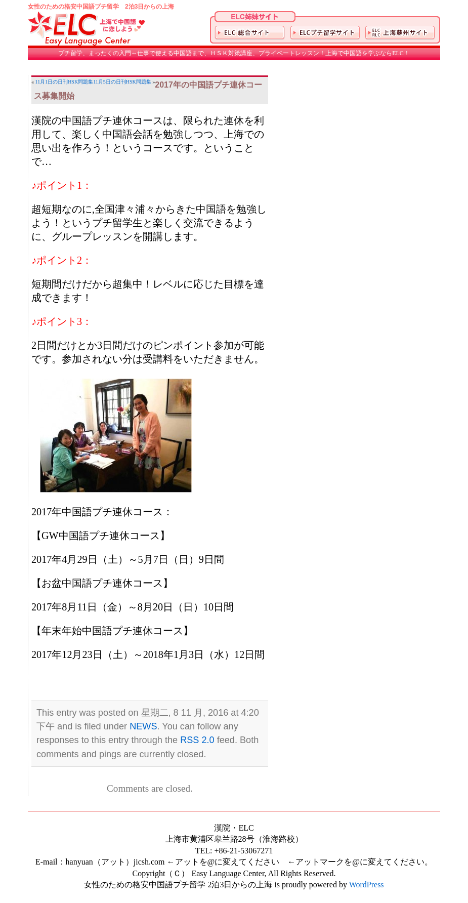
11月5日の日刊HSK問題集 (122, 82)
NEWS (143, 726)
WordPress (366, 884)
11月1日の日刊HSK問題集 (64, 82)
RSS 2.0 (197, 740)
